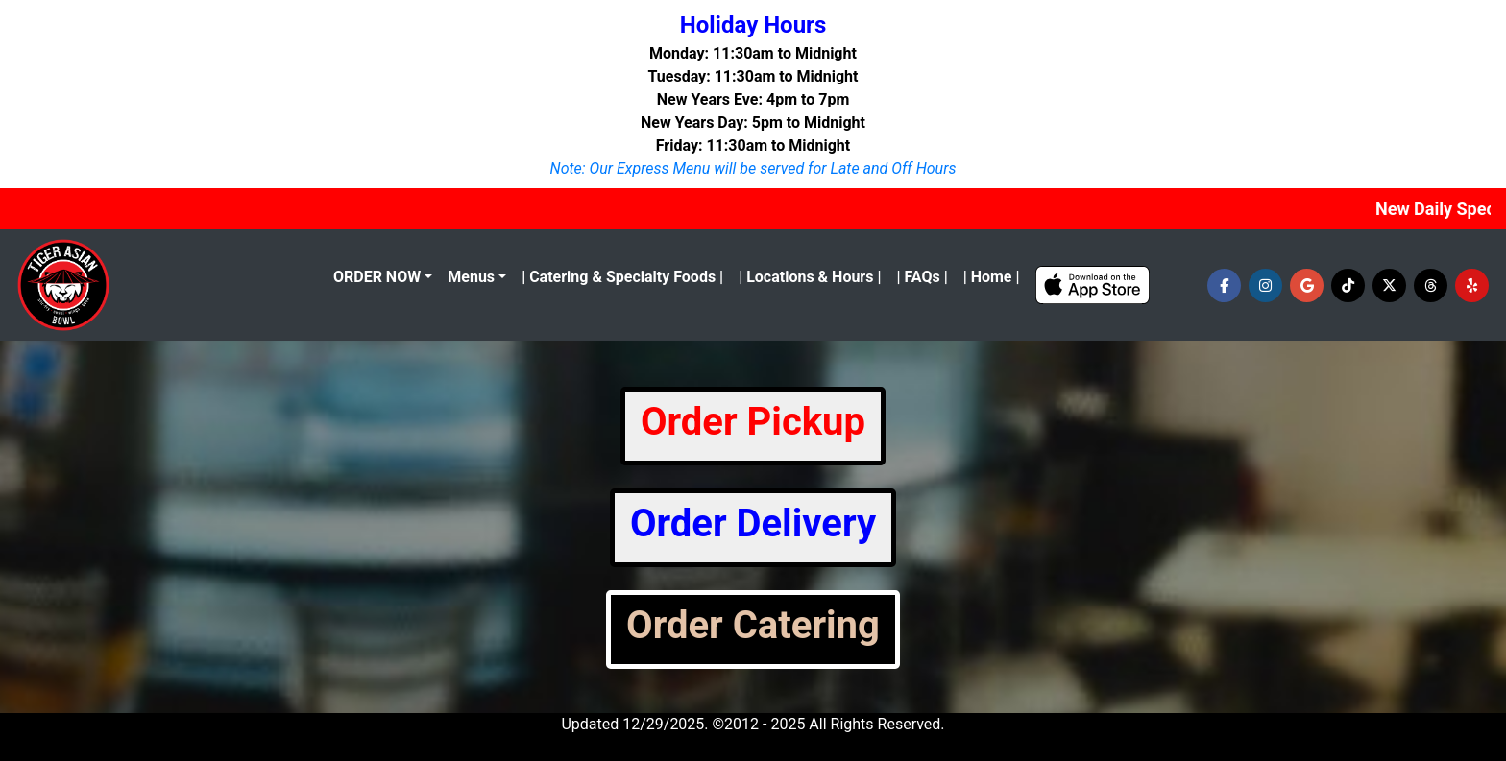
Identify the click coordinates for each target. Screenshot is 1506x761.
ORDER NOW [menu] (377, 277)
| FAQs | (921, 277)
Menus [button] (471, 277)
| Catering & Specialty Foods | (622, 277)
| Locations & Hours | (810, 277)
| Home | (991, 277)
